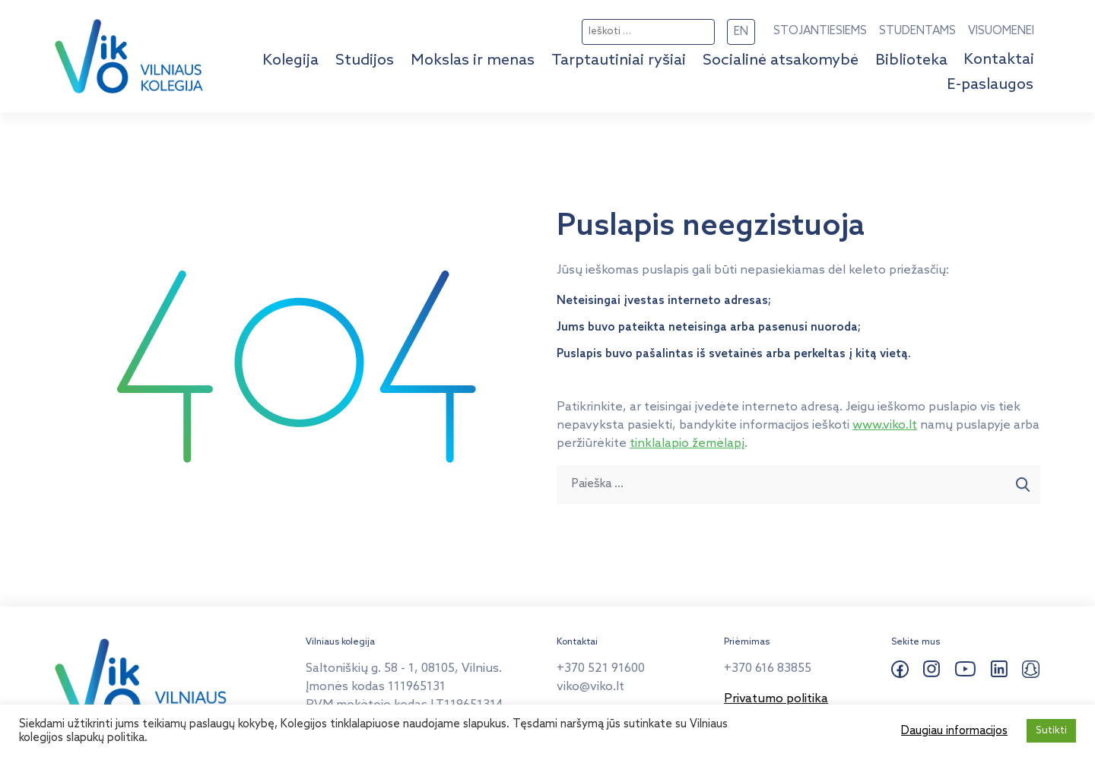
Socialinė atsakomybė (781, 61)
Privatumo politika (776, 699)
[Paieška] (1023, 484)
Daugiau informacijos (954, 731)
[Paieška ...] (782, 484)
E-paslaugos (990, 85)
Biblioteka (911, 61)
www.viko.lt (884, 425)
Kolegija (290, 61)
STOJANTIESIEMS (820, 31)
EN (741, 32)
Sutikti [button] (1051, 730)
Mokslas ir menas (473, 61)
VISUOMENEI (1001, 31)
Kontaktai (998, 60)
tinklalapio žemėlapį (687, 443)
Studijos (364, 61)
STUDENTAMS (917, 31)
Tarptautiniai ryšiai (618, 61)
